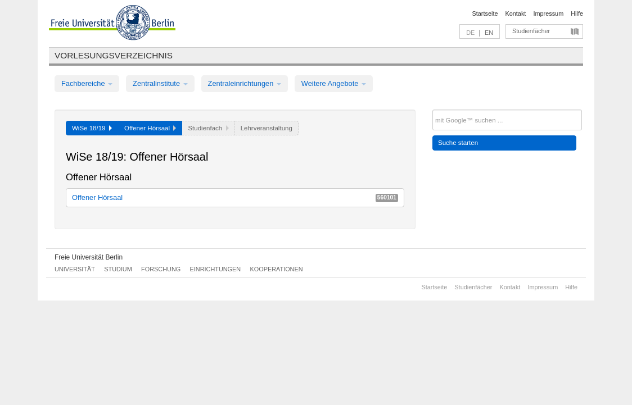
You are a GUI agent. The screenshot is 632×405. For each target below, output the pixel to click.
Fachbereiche (86, 83)
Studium (118, 269)
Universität (75, 269)
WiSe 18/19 (92, 128)
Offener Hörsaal (235, 197)
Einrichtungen (215, 269)
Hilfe (577, 13)
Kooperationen (276, 269)
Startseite (485, 13)
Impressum (548, 13)
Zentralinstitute (160, 83)
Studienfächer (531, 31)
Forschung (160, 269)
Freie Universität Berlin (89, 257)
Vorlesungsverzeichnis (114, 55)
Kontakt (515, 13)
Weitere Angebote (333, 83)
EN (489, 32)
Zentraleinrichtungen (244, 83)
